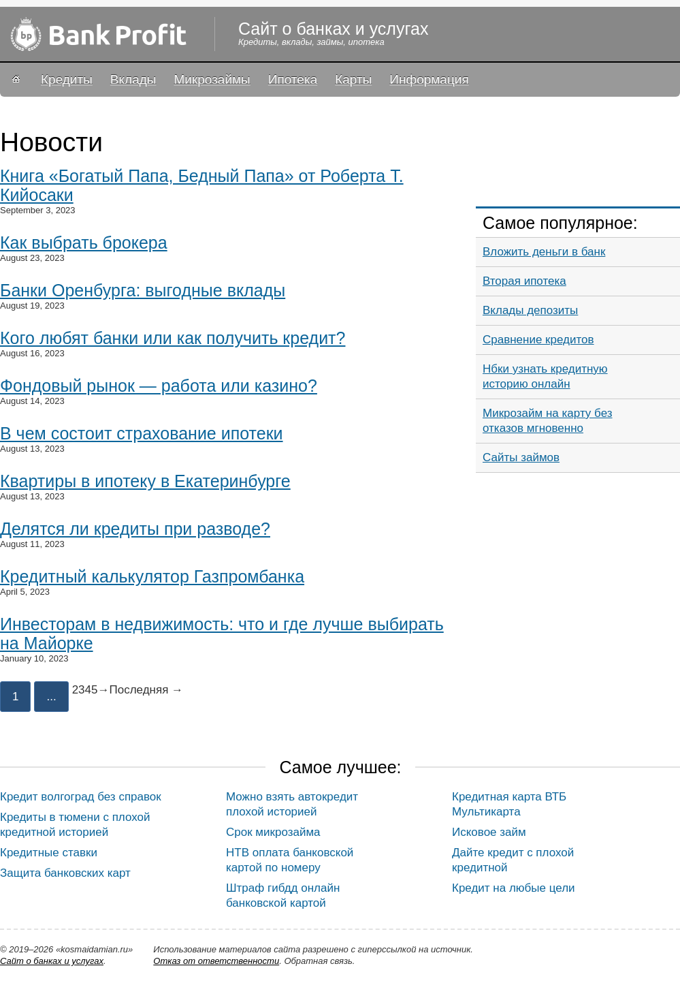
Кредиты (67, 79)
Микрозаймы (212, 79)
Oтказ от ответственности (216, 961)
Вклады (133, 79)
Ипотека (292, 79)
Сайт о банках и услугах (51, 961)
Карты (353, 79)
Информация (428, 79)
